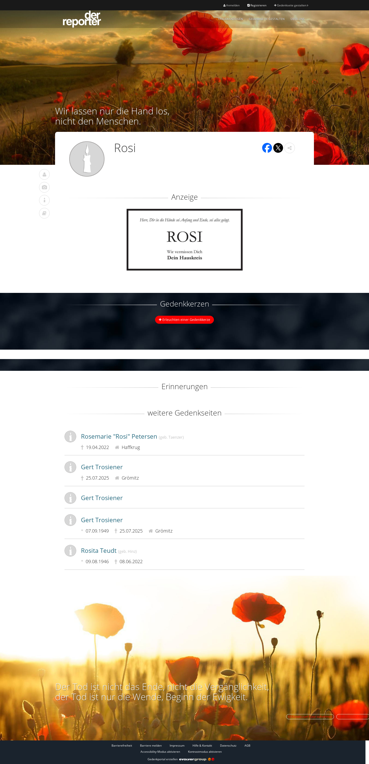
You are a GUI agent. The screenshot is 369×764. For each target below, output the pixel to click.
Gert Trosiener (102, 467)
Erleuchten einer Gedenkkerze (184, 319)
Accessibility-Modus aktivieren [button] (160, 752)
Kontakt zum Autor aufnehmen (310, 717)
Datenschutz (228, 746)
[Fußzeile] (181, 748)
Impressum (177, 746)
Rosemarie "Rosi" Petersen (132, 436)
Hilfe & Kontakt (202, 746)
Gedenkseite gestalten (291, 5)
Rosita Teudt (109, 550)
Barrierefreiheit (122, 746)
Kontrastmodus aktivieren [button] (205, 752)
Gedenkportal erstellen (181, 759)
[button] (289, 148)
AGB (247, 746)
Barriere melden (151, 746)
